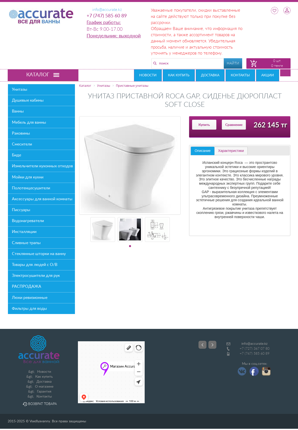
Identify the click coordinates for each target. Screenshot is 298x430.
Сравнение (233, 125)
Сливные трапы (26, 243)
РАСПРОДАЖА (26, 286)
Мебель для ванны (29, 122)
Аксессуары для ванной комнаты (42, 199)
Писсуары (21, 210)
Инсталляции (24, 232)
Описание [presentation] (202, 151)
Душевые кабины (28, 100)
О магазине (44, 386)
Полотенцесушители (31, 188)
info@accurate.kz (254, 343)
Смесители (22, 144)
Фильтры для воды (29, 309)
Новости (148, 75)
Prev (202, 345)
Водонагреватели (28, 221)
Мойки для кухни (27, 177)
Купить (204, 125)
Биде (16, 155)
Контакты (240, 75)
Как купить (179, 75)
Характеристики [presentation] (231, 151)
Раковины (21, 133)
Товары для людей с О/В (34, 265)
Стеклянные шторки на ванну (39, 254)
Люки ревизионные (29, 298)
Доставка (210, 75)
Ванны (18, 111)
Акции (267, 75)
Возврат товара (40, 404)
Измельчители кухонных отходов (42, 166)
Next (212, 345)
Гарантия (44, 391)
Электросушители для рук (36, 276)
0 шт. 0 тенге (277, 63)
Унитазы (19, 89)
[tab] (202, 151)
